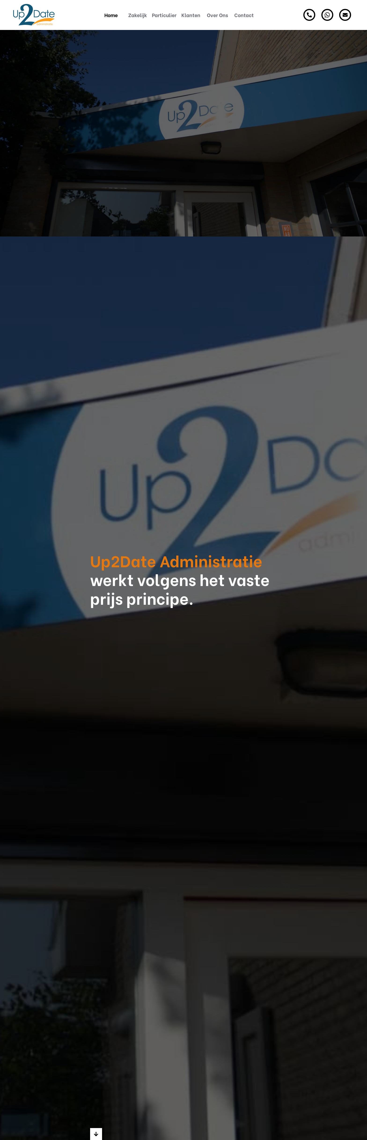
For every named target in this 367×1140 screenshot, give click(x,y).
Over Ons (217, 14)
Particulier (164, 14)
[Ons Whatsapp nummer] (327, 15)
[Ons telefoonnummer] (309, 14)
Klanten (190, 14)
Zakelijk (137, 14)
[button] (96, 1134)
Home (111, 14)
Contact (244, 14)
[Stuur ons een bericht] (345, 14)
